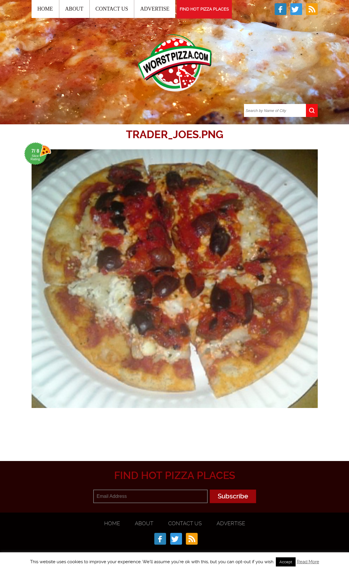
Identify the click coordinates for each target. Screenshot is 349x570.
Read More (308, 561)
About (74, 9)
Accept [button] (285, 562)
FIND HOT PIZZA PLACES (204, 9)
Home (45, 9)
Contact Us (112, 9)
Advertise (154, 9)
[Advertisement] (175, 432)
